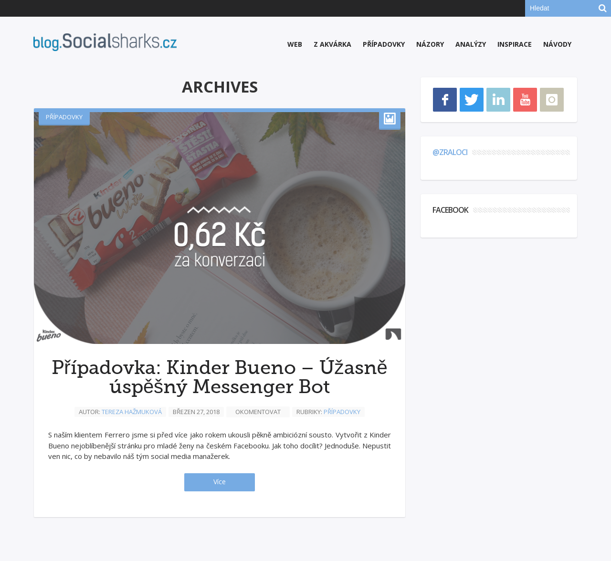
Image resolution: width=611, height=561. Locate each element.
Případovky (384, 44)
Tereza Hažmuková (132, 411)
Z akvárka (332, 44)
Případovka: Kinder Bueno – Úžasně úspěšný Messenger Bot (220, 377)
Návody (557, 44)
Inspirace (514, 44)
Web (294, 44)
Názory (430, 44)
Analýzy (470, 44)
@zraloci (449, 152)
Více (219, 481)
